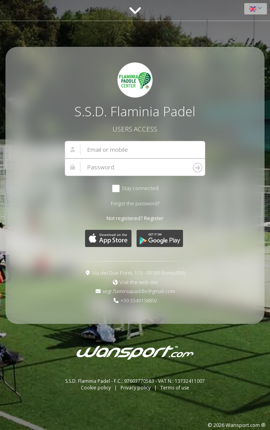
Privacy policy (136, 387)
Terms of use (174, 387)
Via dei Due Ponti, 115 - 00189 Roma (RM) (138, 272)
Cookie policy (96, 387)
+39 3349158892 (139, 300)
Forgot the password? (135, 203)
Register (153, 218)
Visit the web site (138, 282)
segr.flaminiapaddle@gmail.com (138, 291)
